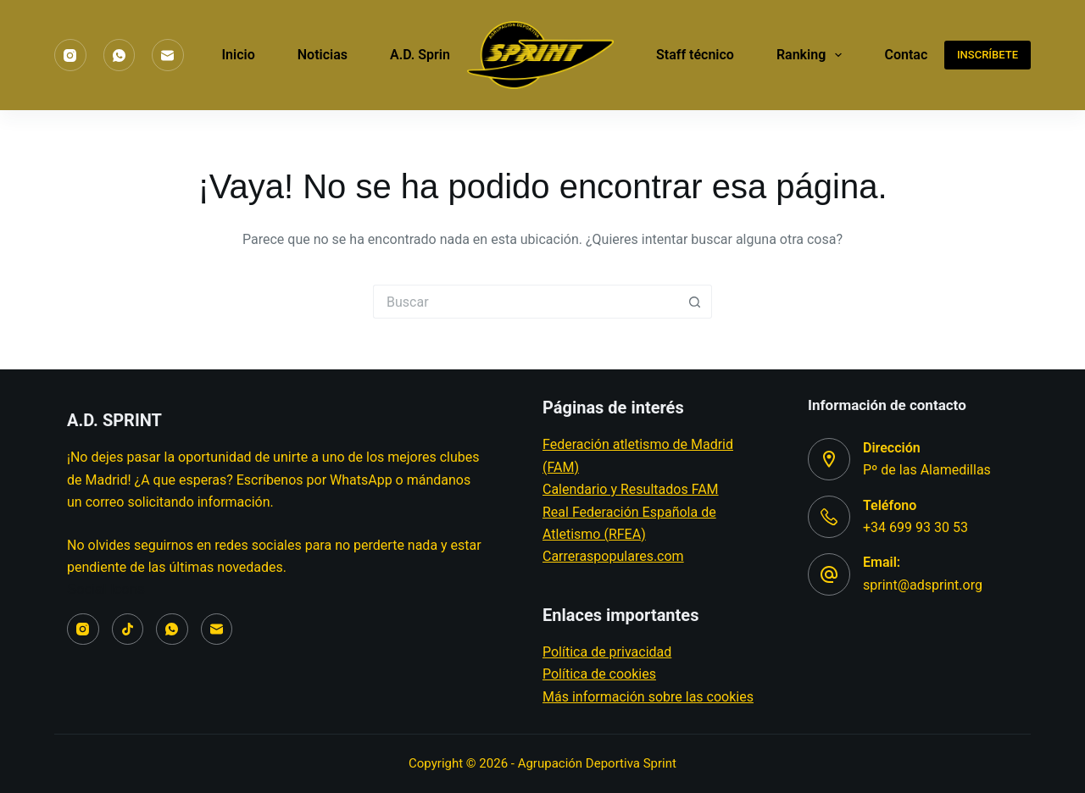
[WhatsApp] (119, 55)
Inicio (238, 55)
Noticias (323, 55)
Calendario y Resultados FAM (630, 489)
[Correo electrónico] (168, 55)
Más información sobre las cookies (648, 697)
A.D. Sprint (433, 55)
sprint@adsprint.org (922, 585)
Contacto (911, 55)
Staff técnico (695, 55)
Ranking (812, 55)
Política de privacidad (606, 652)
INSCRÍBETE (987, 54)
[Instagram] (70, 55)
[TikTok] (128, 629)
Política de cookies (599, 674)
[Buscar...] (525, 302)
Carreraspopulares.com (613, 556)
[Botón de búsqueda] (695, 302)
